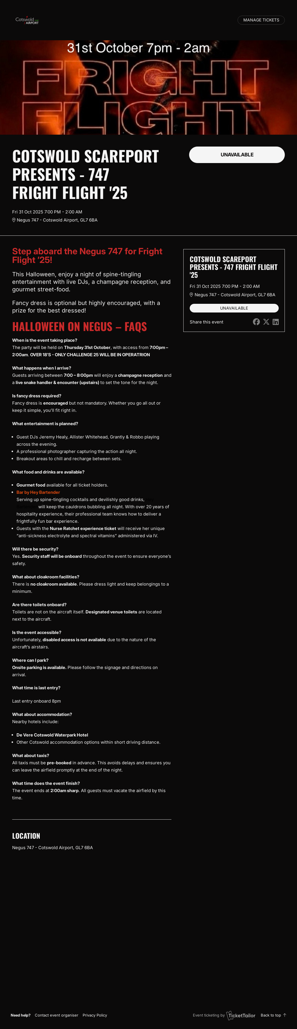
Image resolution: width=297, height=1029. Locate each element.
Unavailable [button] (237, 155)
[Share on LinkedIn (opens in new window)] (276, 322)
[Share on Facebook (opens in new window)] (256, 322)
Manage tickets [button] (261, 20)
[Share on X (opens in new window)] (266, 322)
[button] (56, 1015)
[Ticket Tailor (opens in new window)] (240, 1015)
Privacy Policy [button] (95, 1015)
